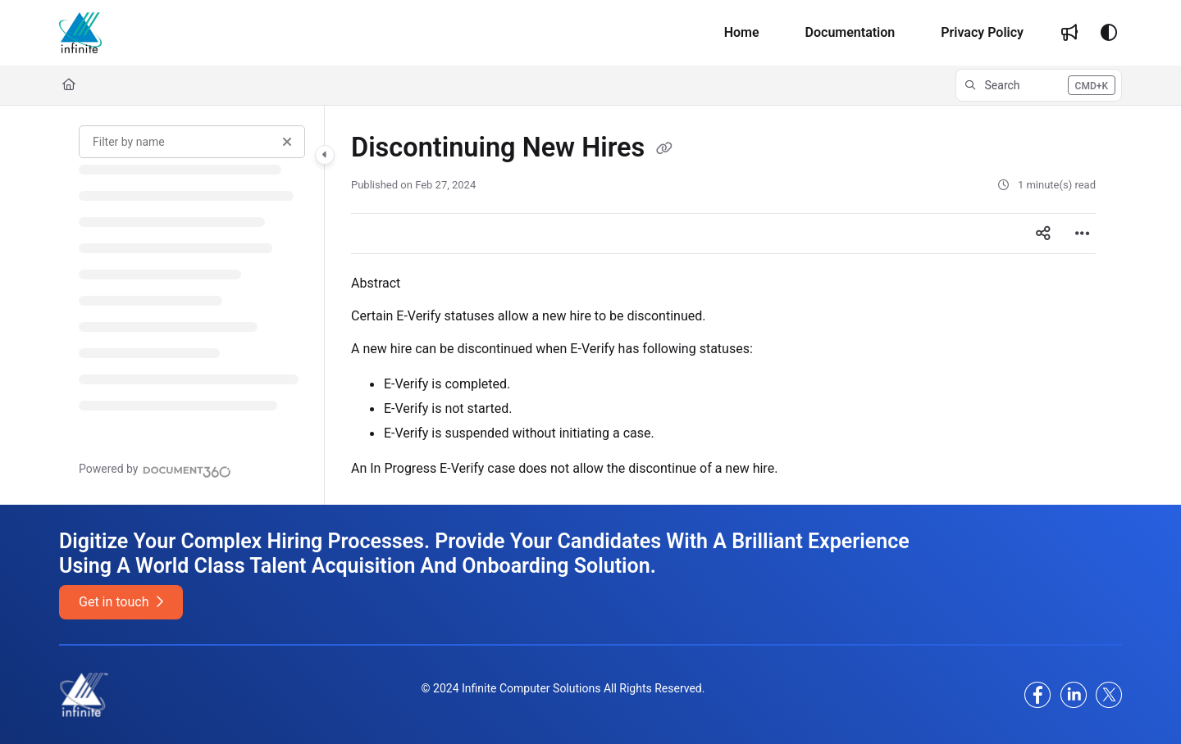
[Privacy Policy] (982, 32)
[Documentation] (850, 32)
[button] (1038, 85)
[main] (723, 305)
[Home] (741, 32)
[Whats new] (1069, 33)
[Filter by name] (192, 141)
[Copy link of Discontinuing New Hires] (664, 149)
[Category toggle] (325, 155)
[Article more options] (1082, 233)
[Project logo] (80, 32)
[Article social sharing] (1043, 233)
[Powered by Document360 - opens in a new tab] (155, 469)
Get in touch (121, 602)
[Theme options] (1109, 33)
